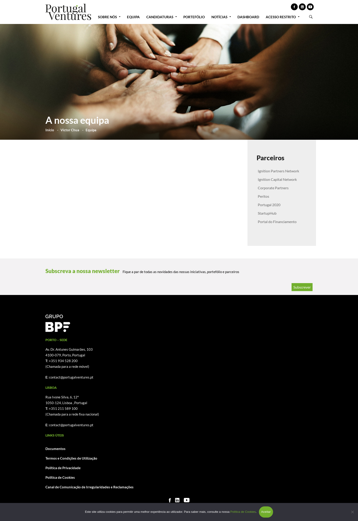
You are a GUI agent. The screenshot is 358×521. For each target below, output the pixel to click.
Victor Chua (70, 130)
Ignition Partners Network (278, 171)
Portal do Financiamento (277, 221)
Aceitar (266, 511)
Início (49, 130)
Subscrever (302, 287)
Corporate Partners (273, 188)
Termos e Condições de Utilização (71, 458)
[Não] (352, 512)
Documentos (55, 449)
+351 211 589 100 (63, 408)
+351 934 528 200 (63, 361)
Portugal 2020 (269, 205)
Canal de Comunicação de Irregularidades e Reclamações (89, 487)
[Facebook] (170, 500)
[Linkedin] (177, 500)
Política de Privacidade (63, 468)
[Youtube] (186, 500)
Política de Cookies (60, 477)
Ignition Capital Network (277, 179)
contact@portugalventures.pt (71, 377)
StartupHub (267, 213)
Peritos (263, 196)
